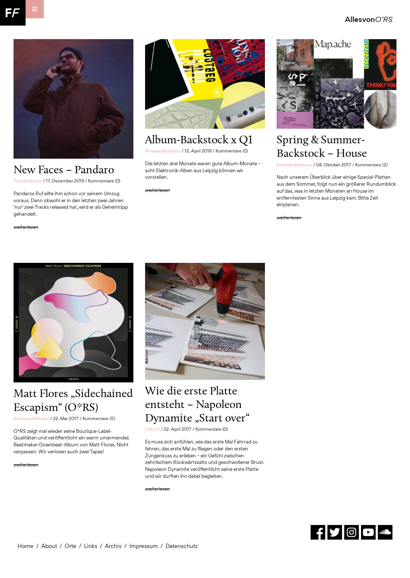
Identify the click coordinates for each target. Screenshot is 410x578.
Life (152, 429)
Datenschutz (182, 546)
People (28, 181)
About (49, 546)
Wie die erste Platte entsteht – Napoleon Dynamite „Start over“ (197, 404)
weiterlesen (26, 227)
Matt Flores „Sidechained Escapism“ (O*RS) (73, 399)
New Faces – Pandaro (64, 169)
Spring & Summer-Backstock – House (322, 146)
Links (90, 546)
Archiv (113, 546)
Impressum (143, 546)
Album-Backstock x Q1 (199, 139)
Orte (70, 546)
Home (26, 546)
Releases (163, 151)
